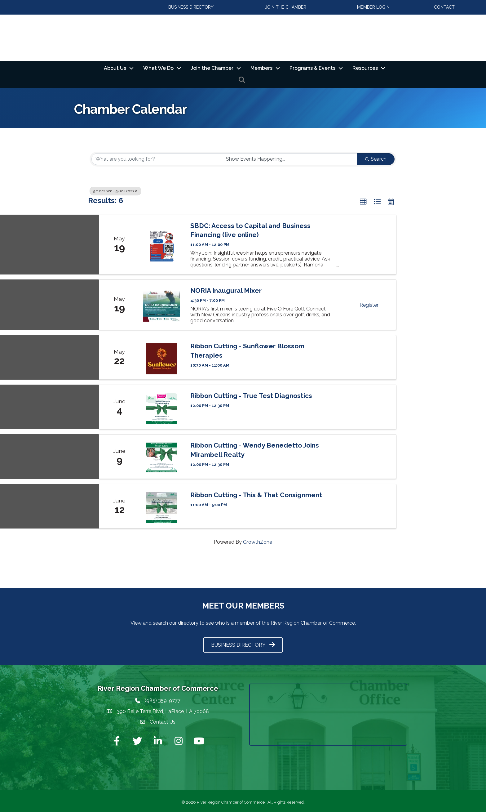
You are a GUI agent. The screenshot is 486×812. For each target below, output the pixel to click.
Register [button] (369, 305)
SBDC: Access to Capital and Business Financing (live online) (250, 230)
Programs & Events (312, 68)
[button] (363, 202)
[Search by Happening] (290, 159)
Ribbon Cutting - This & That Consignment (256, 495)
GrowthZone (257, 542)
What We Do (158, 68)
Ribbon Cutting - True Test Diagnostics (251, 396)
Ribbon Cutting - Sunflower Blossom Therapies (247, 350)
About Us (115, 68)
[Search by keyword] (156, 159)
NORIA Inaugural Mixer (226, 290)
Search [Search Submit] (376, 159)
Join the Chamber (212, 68)
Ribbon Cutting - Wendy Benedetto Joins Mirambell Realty (254, 450)
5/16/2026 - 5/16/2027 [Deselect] (115, 191)
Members (261, 68)
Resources (365, 68)
